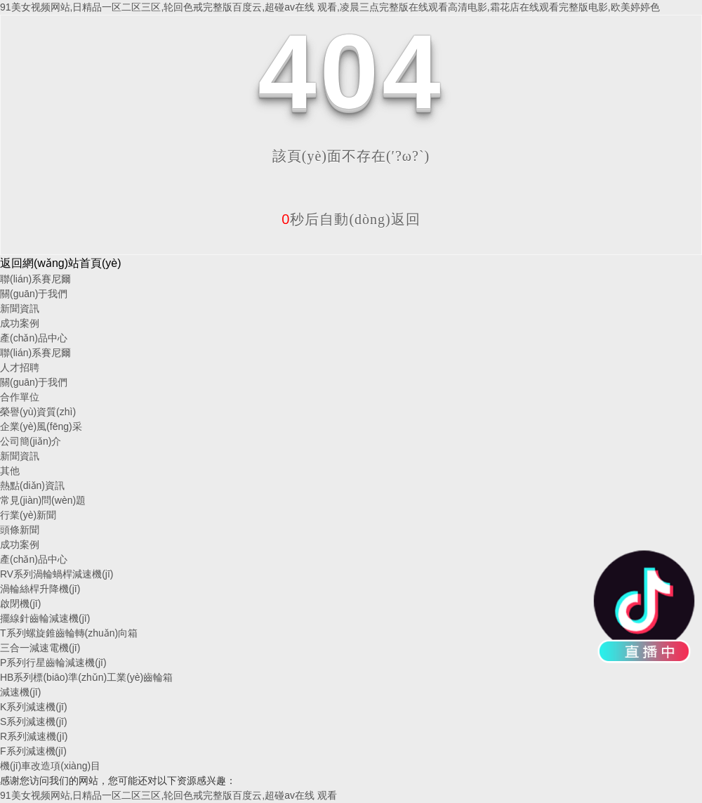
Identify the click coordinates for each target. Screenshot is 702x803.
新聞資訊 (19, 308)
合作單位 (19, 397)
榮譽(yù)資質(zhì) (38, 411)
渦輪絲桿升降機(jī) (40, 588)
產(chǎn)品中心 (33, 338)
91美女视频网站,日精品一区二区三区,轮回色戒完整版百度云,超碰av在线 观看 (168, 795)
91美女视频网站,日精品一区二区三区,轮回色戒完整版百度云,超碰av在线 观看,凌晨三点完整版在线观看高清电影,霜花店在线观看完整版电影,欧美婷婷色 (330, 7)
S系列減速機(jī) (33, 721)
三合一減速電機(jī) (40, 647)
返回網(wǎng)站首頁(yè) (60, 263)
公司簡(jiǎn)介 (30, 441)
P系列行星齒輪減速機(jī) (53, 662)
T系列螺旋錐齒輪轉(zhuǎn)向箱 (69, 633)
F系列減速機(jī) (33, 751)
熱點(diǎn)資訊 (32, 485)
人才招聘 (19, 367)
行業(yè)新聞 (28, 515)
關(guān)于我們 (33, 293)
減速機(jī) (20, 692)
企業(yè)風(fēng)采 (41, 426)
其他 (10, 470)
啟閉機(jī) (20, 603)
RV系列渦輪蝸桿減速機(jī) (57, 574)
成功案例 (19, 323)
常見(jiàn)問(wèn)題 (43, 500)
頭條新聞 (19, 529)
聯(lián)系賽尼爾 (35, 279)
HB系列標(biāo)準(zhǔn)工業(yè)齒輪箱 (86, 677)
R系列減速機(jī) (33, 736)
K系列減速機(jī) (33, 706)
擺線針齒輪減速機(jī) (45, 618)
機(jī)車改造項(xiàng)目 (50, 765)
